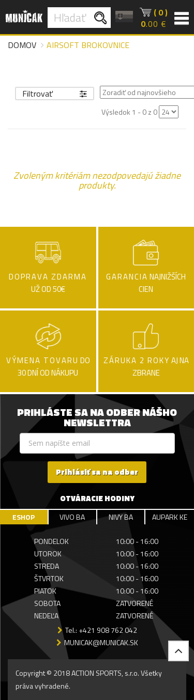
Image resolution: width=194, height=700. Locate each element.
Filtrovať (54, 93)
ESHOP (23, 516)
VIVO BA (72, 516)
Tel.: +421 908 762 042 (101, 630)
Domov (22, 45)
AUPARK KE (169, 516)
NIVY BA (121, 516)
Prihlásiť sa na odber (97, 472)
